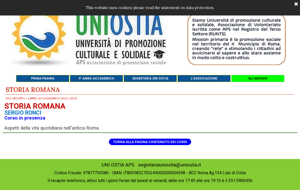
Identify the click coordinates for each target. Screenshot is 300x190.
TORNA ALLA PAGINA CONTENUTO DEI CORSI (150, 142)
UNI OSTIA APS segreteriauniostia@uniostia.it (151, 165)
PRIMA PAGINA (42, 78)
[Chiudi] (296, 4)
